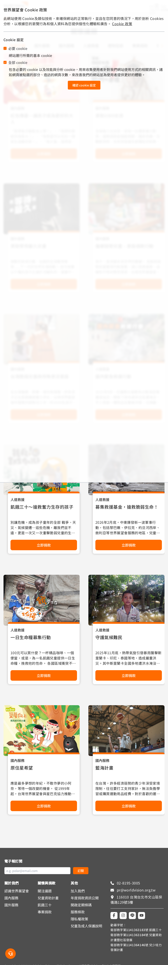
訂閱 (81, 870)
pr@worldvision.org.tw (136, 890)
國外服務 (11, 904)
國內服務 (17, 760)
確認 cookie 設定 (84, 85)
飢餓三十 (45, 904)
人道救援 (17, 499)
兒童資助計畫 (48, 897)
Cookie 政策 (122, 23)
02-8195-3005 (128, 883)
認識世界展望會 (16, 890)
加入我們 (78, 890)
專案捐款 (45, 911)
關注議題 (45, 890)
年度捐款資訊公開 (85, 897)
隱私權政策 (79, 918)
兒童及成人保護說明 (86, 925)
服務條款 (78, 911)
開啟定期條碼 (81, 904)
